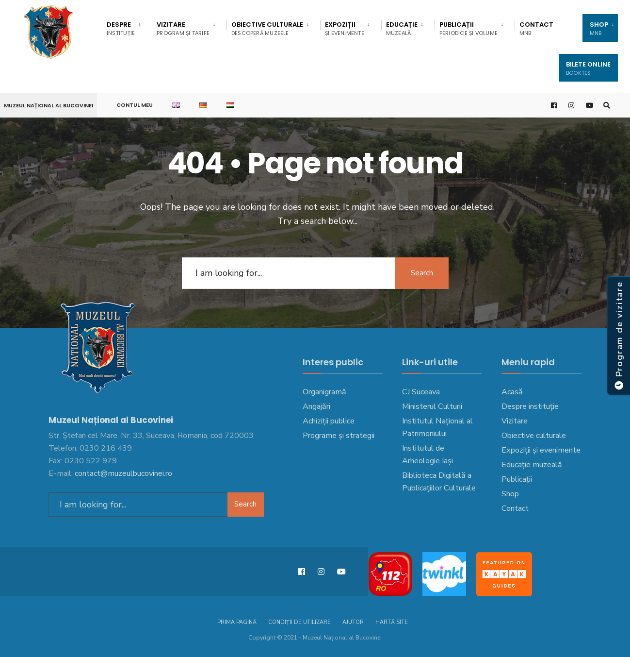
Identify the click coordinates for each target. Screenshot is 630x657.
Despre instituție (530, 406)
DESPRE (121, 28)
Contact (536, 28)
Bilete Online (588, 68)
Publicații (468, 28)
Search (422, 273)
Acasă (512, 392)
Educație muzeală (531, 464)
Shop (510, 494)
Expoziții (344, 28)
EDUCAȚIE (402, 28)
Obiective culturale (267, 28)
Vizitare (183, 28)
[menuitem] (127, 27)
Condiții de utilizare (299, 622)
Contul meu (134, 105)
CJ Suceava (421, 392)
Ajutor (353, 622)
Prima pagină (237, 622)
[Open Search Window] (606, 105)
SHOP (599, 28)
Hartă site (391, 622)
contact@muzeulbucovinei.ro (123, 473)
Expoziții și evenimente (541, 450)
